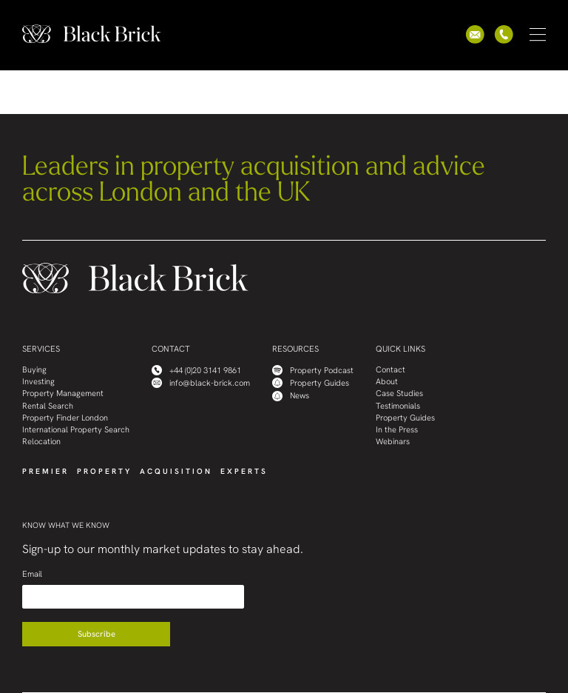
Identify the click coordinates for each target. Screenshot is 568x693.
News (290, 396)
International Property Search (75, 430)
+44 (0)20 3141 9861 (196, 370)
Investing (38, 381)
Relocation (41, 441)
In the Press (397, 430)
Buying (34, 370)
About (387, 381)
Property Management (63, 393)
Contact (390, 370)
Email (32, 574)
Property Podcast (313, 370)
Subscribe (96, 634)
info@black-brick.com (201, 383)
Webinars (393, 441)
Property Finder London (65, 418)
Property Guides (310, 383)
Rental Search (47, 406)
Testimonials (398, 406)
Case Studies (399, 393)
